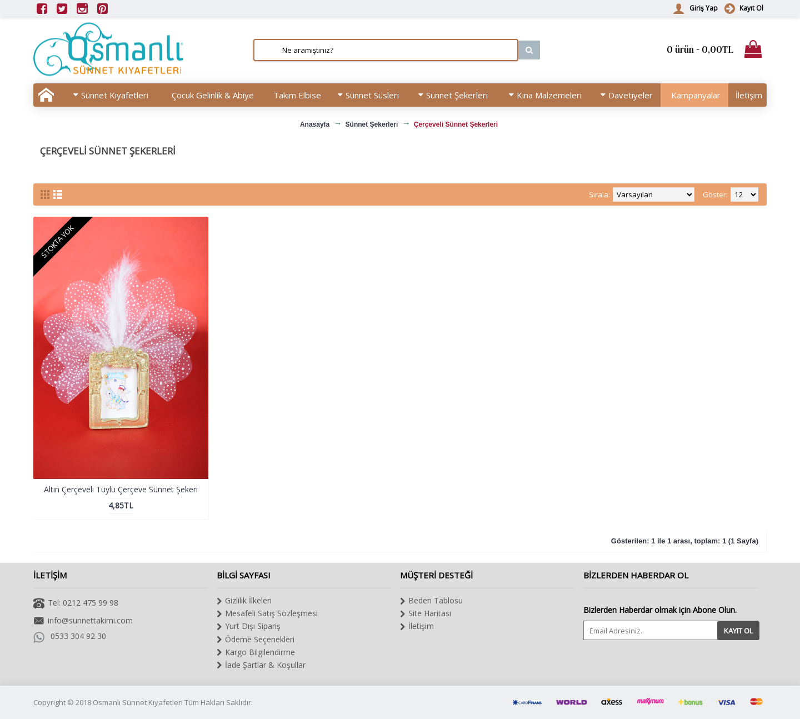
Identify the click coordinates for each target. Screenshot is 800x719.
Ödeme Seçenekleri (255, 639)
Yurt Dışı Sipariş (249, 626)
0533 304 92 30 (69, 636)
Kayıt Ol (738, 631)
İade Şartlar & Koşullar (261, 665)
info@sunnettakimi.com (83, 621)
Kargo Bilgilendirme (256, 652)
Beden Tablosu (431, 600)
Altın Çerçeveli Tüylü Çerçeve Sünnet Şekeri (121, 489)
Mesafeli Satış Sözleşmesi (267, 613)
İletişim (417, 626)
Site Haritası (425, 613)
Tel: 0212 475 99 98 (75, 603)
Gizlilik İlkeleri (244, 600)
